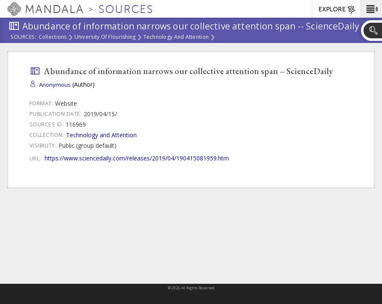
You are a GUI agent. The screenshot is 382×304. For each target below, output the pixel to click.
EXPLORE (337, 9)
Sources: (24, 37)
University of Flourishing (105, 37)
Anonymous (55, 84)
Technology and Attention (176, 37)
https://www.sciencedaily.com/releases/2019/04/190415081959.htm (137, 158)
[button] (371, 9)
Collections (53, 37)
